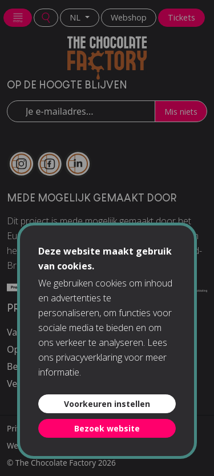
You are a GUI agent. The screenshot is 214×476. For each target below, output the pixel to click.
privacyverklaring (89, 357)
